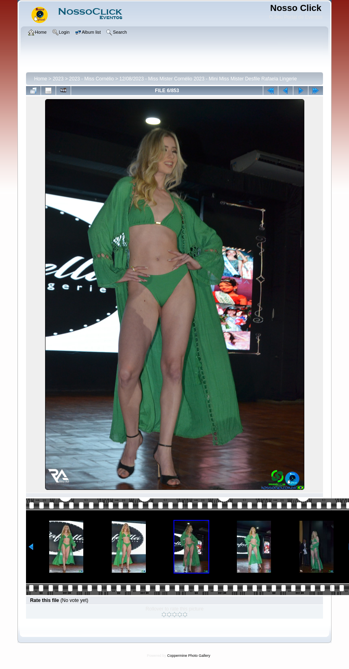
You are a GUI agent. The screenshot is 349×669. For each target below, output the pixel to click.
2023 (58, 79)
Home (40, 79)
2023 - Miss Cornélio (91, 79)
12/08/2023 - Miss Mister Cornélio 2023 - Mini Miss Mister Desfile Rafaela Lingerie (208, 79)
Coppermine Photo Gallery (188, 656)
